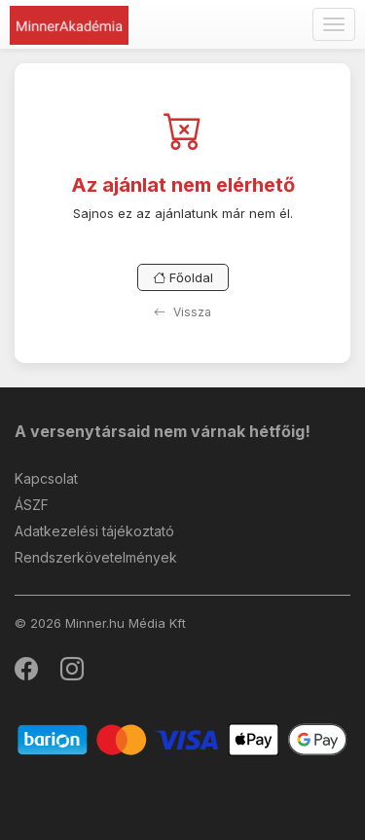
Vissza (182, 312)
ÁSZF (32, 504)
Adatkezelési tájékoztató (94, 531)
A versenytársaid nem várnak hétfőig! (162, 431)
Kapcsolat (46, 478)
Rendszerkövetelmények (96, 557)
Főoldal (183, 277)
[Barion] (182, 738)
